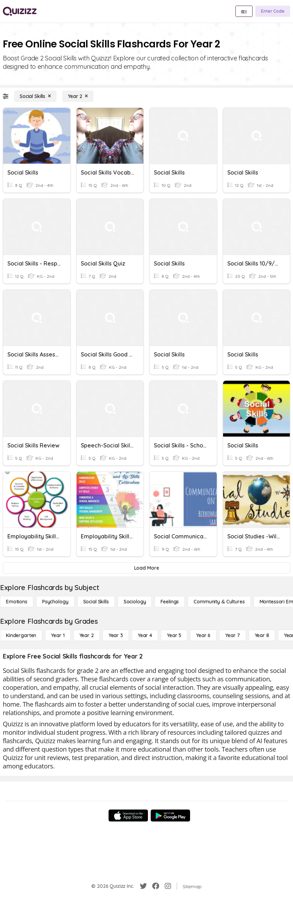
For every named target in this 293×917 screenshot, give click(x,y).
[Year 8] (262, 635)
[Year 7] (232, 635)
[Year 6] (203, 635)
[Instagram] (168, 886)
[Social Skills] (35, 96)
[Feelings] (170, 601)
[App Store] (128, 815)
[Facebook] (155, 886)
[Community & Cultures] (219, 601)
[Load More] (146, 568)
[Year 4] (145, 635)
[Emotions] (16, 601)
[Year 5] (174, 635)
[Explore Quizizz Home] (20, 11)
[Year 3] (116, 635)
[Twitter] (143, 886)
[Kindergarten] (21, 635)
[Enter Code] (272, 11)
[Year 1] (57, 635)
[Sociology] (135, 601)
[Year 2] (77, 96)
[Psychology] (55, 601)
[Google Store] (170, 815)
